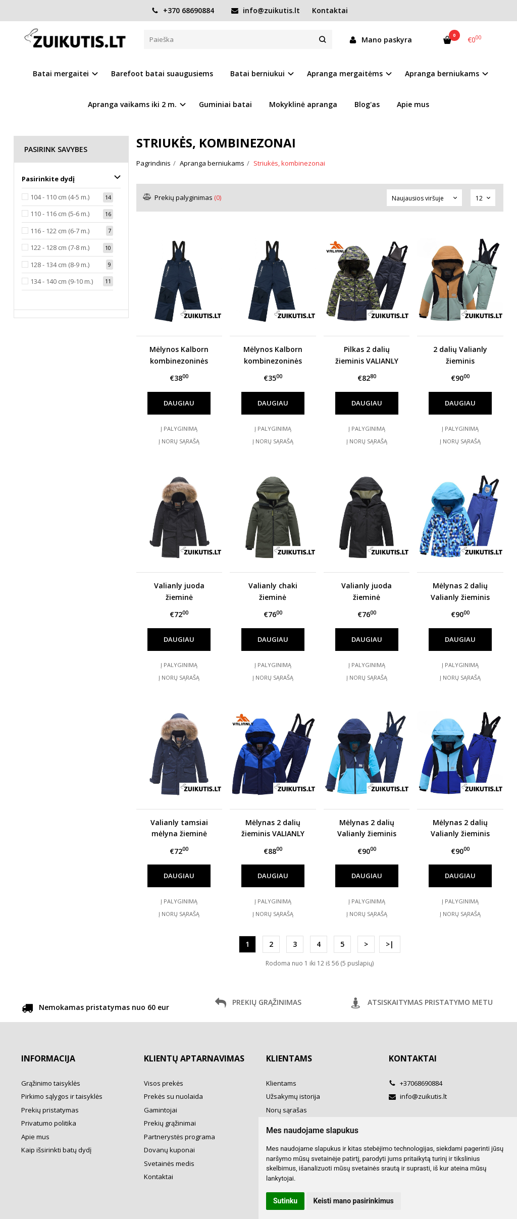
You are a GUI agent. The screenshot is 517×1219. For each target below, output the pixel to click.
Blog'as (367, 104)
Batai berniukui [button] (257, 73)
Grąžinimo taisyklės (50, 1083)
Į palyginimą (179, 428)
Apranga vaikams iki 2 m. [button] (132, 104)
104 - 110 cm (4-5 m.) (59, 196)
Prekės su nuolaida (173, 1096)
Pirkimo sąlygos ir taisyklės (61, 1096)
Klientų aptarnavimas (194, 1058)
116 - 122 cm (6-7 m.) (59, 230)
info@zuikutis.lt (265, 10)
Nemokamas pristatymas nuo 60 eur (95, 1009)
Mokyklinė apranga (303, 104)
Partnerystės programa (179, 1136)
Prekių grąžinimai (170, 1123)
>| (390, 944)
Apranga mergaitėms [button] (345, 73)
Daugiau (179, 403)
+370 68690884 (182, 10)
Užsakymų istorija (293, 1096)
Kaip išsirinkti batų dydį (56, 1149)
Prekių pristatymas (50, 1109)
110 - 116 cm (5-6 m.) (59, 213)
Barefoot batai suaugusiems (162, 73)
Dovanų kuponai (169, 1149)
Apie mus (413, 104)
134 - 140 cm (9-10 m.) (61, 281)
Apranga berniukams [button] (442, 73)
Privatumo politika (48, 1123)
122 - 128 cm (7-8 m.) (59, 247)
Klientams (289, 1058)
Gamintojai (160, 1109)
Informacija (48, 1058)
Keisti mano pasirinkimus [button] (354, 1201)
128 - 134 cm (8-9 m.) (59, 264)
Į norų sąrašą (179, 441)
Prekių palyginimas (182, 197)
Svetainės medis (169, 1163)
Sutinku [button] (285, 1201)
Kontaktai (330, 10)
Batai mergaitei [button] (61, 73)
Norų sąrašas (286, 1109)
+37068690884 (415, 1083)
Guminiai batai (225, 104)
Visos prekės (163, 1083)
